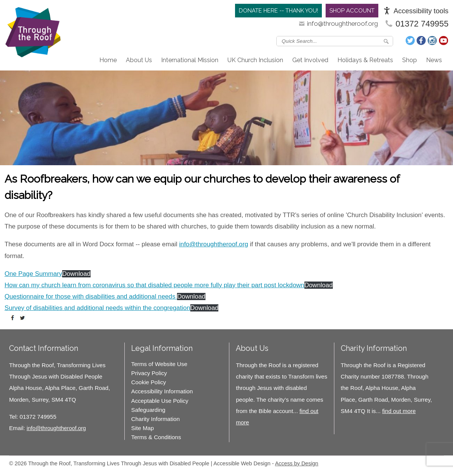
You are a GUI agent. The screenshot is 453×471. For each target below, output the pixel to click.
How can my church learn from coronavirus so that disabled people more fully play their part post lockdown (154, 285)
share (14, 318)
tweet (23, 318)
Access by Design (296, 463)
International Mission (189, 60)
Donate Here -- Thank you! (278, 10)
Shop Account (352, 10)
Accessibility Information (162, 391)
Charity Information (155, 419)
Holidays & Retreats (365, 60)
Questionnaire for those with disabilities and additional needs (91, 296)
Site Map (142, 428)
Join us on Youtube (443, 40)
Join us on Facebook (421, 40)
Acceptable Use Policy (159, 400)
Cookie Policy (148, 382)
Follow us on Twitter (410, 40)
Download (76, 273)
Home (108, 60)
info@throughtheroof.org (342, 23)
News (434, 60)
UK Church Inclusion (255, 60)
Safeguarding (148, 410)
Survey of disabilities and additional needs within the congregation (97, 307)
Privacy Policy (149, 373)
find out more (398, 411)
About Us (139, 60)
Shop (409, 60)
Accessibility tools (420, 11)
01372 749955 (421, 23)
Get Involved (310, 60)
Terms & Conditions (156, 437)
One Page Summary (33, 273)
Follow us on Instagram (432, 40)
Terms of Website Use (159, 364)
